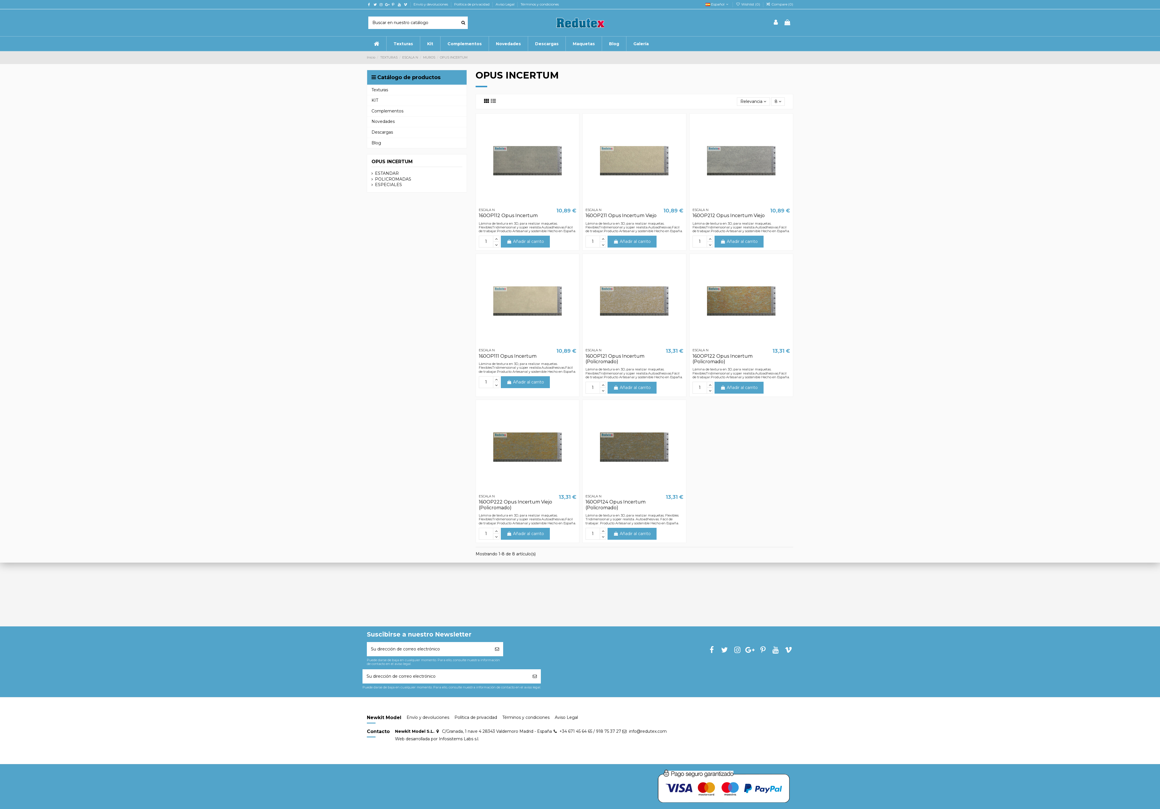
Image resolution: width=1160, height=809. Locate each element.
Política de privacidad (472, 4)
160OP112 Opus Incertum (508, 215)
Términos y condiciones (540, 4)
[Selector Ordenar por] (753, 101)
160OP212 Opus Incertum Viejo (729, 215)
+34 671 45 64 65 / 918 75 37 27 (590, 731)
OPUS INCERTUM (392, 161)
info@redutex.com (648, 731)
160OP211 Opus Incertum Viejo (621, 215)
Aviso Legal (505, 4)
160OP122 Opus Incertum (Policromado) (723, 358)
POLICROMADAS (393, 179)
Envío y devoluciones (431, 4)
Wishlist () (748, 4)
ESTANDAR (387, 173)
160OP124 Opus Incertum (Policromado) (616, 504)
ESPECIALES (388, 184)
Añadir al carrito (525, 241)
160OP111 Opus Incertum (507, 356)
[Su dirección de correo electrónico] (429, 649)
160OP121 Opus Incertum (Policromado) (615, 358)
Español (718, 4)
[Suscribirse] (497, 649)
